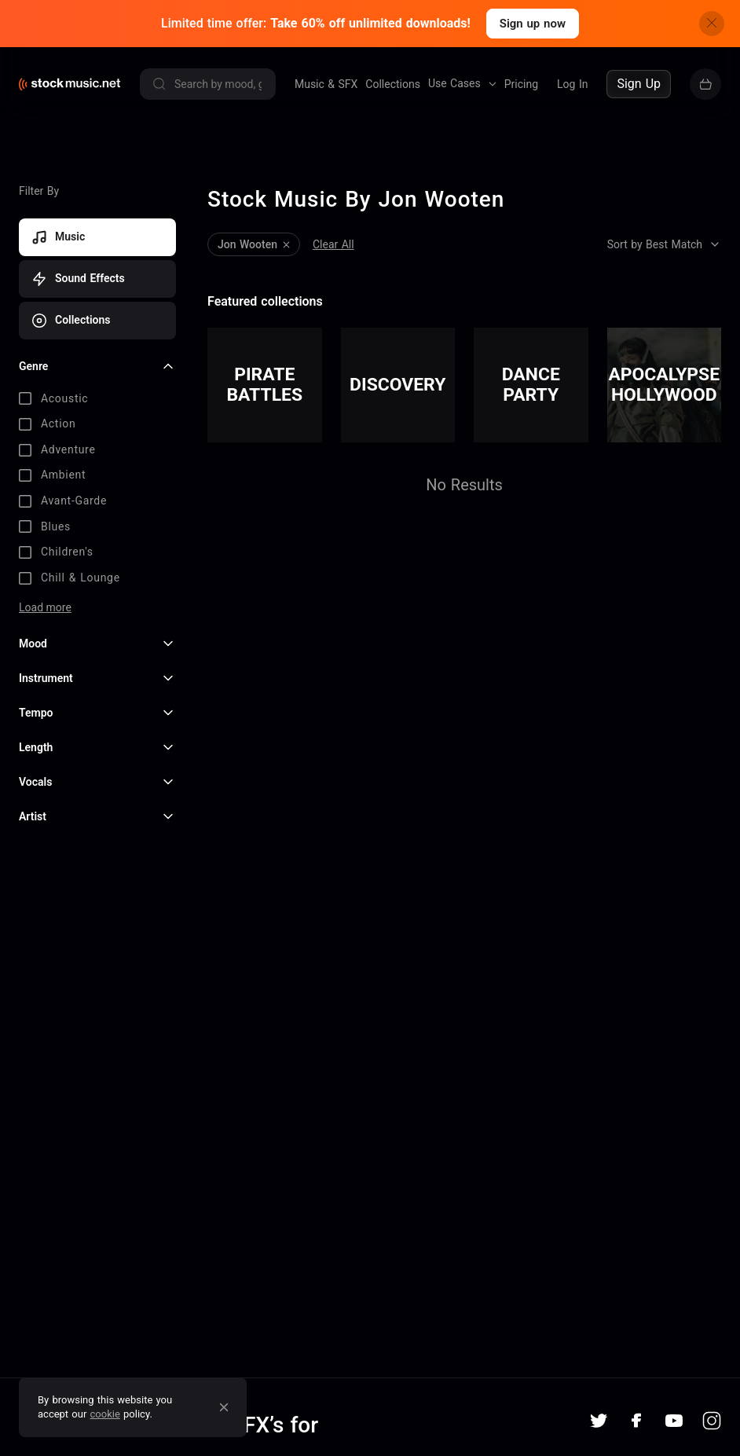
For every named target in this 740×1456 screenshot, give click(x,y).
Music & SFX (326, 84)
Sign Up (639, 83)
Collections (392, 84)
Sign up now (533, 24)
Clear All (333, 244)
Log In (572, 84)
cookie (105, 1414)
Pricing (521, 84)
